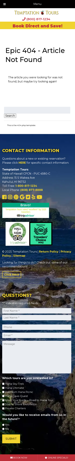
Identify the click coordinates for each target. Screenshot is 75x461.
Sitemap (19, 255)
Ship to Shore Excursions (20, 404)
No (7, 428)
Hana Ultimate (14, 387)
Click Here (11, 274)
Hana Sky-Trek (14, 383)
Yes (7, 424)
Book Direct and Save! (37, 26)
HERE (22, 162)
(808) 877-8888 (31, 190)
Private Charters (15, 408)
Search (10, 115)
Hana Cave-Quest (16, 396)
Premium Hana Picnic (19, 392)
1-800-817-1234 (26, 185)
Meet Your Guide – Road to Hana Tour (29, 400)
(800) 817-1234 (36, 19)
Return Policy (48, 251)
